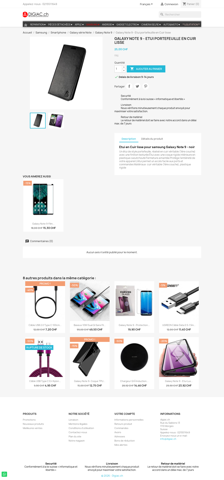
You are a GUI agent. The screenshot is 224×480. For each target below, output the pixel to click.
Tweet (137, 86)
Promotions (29, 419)
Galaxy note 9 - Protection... (134, 325)
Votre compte (124, 414)
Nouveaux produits (33, 423)
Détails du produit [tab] (152, 139)
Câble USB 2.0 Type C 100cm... (45, 325)
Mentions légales (78, 423)
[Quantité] (118, 68)
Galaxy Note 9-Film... (43, 223)
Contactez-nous (78, 432)
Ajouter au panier (146, 69)
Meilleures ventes (32, 428)
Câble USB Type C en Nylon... (45, 381)
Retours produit (123, 423)
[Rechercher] (180, 14)
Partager (129, 86)
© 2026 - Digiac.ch (112, 475)
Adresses (119, 436)
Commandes (121, 428)
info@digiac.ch (168, 438)
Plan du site (75, 436)
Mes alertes (120, 444)
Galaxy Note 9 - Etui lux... (179, 381)
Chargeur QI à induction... (134, 381)
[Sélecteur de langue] (147, 4)
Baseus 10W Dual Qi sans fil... (90, 325)
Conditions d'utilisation (81, 428)
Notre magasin (77, 440)
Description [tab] (129, 139)
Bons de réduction (124, 440)
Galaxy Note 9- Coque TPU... (89, 381)
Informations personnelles (128, 419)
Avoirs (117, 432)
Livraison (73, 419)
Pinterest (145, 86)
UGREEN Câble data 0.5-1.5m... (179, 325)
